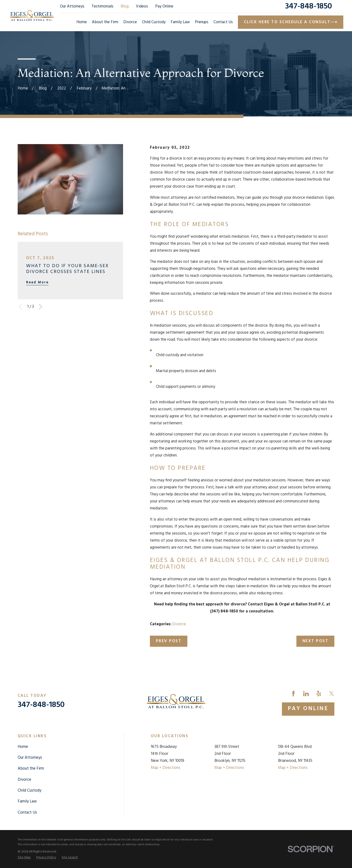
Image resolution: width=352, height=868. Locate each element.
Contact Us (27, 812)
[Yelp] (319, 693)
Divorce (179, 624)
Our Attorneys (72, 6)
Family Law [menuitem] (180, 22)
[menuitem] (24, 858)
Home (23, 746)
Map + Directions (165, 768)
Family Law (27, 801)
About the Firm (31, 768)
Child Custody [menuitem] (154, 22)
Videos (142, 6)
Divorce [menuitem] (130, 22)
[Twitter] (331, 693)
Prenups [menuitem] (201, 22)
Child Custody (29, 790)
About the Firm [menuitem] (105, 22)
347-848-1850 (308, 6)
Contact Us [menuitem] (223, 22)
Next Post (315, 641)
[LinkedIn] (306, 693)
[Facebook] (293, 693)
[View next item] (40, 306)
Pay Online (164, 6)
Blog (125, 6)
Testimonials (102, 6)
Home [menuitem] (81, 22)
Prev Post (168, 641)
